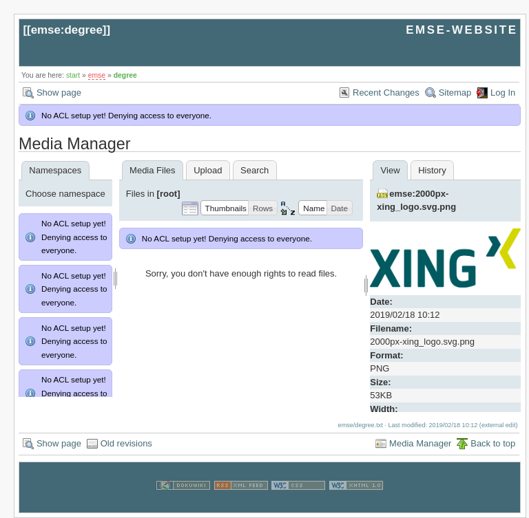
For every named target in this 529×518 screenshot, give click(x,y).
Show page (59, 92)
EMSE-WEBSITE (461, 29)
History (432, 170)
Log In (502, 92)
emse (96, 75)
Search (254, 170)
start (73, 75)
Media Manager (420, 443)
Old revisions (126, 443)
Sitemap (455, 92)
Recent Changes (386, 92)
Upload (208, 170)
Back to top (492, 443)
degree (125, 75)
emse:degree (67, 29)
